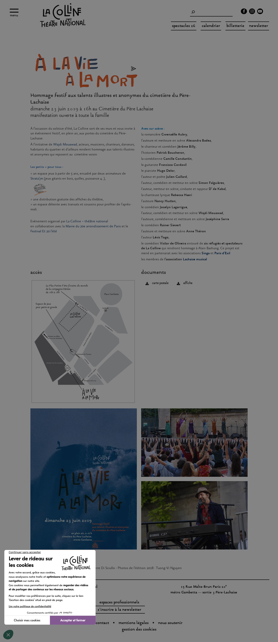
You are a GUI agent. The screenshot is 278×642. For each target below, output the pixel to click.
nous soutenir (170, 623)
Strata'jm (36, 179)
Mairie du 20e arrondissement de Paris (93, 226)
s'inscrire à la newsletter (119, 609)
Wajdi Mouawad (65, 144)
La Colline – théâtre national (87, 221)
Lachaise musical (195, 259)
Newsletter (258, 26)
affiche (187, 283)
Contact (102, 623)
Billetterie (235, 26)
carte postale (160, 283)
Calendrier (211, 26)
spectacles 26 (183, 26)
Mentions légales (134, 623)
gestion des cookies (139, 629)
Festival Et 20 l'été (43, 231)
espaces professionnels (119, 602)
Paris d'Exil (222, 253)
